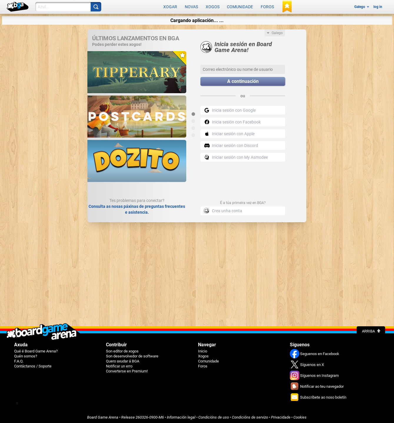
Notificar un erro (119, 365)
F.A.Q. (19, 360)
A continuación (243, 80)
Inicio (202, 350)
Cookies (300, 416)
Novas (191, 6)
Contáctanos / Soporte (32, 365)
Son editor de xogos (122, 350)
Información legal (181, 416)
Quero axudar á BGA (122, 360)
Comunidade (240, 6)
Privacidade (280, 416)
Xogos (213, 6)
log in (377, 6)
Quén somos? (25, 355)
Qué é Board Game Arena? (36, 350)
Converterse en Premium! (127, 370)
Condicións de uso (213, 416)
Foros (267, 6)
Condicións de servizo (250, 416)
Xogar (170, 6)
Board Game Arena (102, 416)
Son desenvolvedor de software (132, 355)
